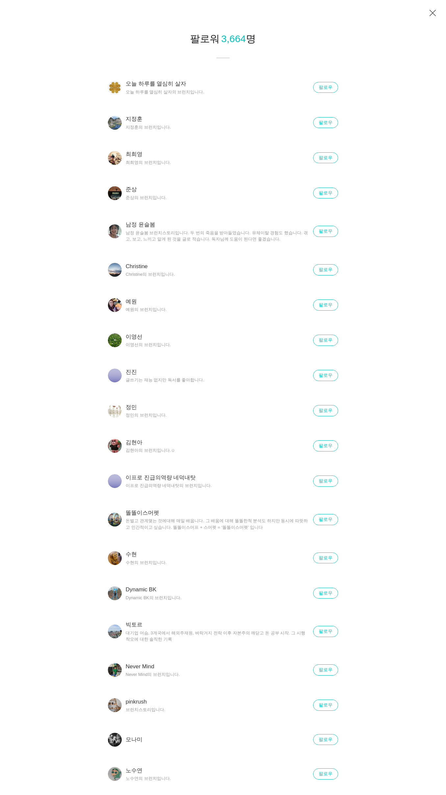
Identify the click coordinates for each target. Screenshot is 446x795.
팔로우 (326, 87)
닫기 (433, 13)
